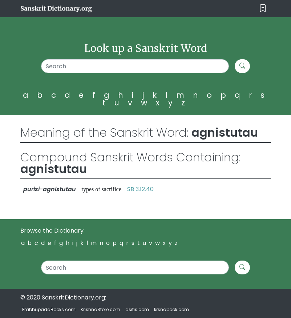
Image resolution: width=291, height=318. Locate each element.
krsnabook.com (171, 309)
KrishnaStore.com (100, 309)
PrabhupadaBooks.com (49, 309)
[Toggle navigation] (263, 8)
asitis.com (137, 309)
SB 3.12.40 (140, 189)
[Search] (135, 66)
